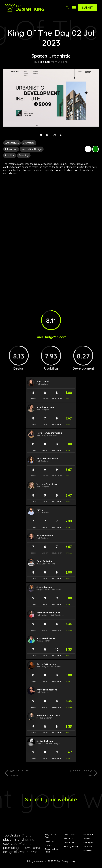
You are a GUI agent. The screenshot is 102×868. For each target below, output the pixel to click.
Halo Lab (44, 61)
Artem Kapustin (44, 587)
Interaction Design (32, 149)
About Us (68, 838)
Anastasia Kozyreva (47, 689)
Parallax (9, 155)
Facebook (88, 834)
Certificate (69, 842)
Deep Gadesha (44, 561)
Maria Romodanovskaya (49, 433)
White (88, 149)
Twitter (86, 838)
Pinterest (87, 850)
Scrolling (24, 155)
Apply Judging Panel (52, 850)
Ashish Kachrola (45, 741)
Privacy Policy (71, 846)
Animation (28, 142)
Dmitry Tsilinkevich (46, 664)
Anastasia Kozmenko (47, 638)
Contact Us (69, 834)
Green (95, 149)
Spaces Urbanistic (51, 56)
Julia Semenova (45, 535)
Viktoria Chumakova (47, 484)
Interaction (11, 149)
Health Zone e (72, 772)
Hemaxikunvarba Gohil (48, 612)
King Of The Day (50, 835)
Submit (87, 7)
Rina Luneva (43, 381)
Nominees (49, 841)
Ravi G (40, 510)
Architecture (12, 142)
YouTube (87, 846)
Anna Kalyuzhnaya (46, 407)
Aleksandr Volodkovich (48, 715)
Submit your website (51, 799)
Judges (48, 845)
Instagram (88, 842)
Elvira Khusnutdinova (47, 458)
